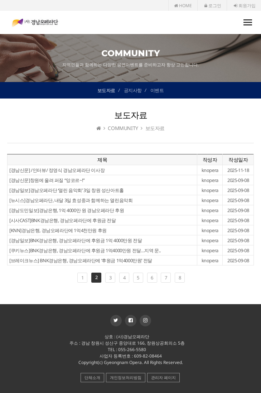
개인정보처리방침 (125, 377)
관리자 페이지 (163, 377)
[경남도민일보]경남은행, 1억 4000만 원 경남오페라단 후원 (66, 210)
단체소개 (92, 377)
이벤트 (157, 90)
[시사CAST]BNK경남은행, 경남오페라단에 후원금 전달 (62, 220)
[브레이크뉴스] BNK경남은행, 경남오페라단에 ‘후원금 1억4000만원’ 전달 (80, 260)
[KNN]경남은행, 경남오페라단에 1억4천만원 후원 (58, 230)
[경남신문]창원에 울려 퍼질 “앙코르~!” (47, 180)
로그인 (212, 6)
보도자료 (106, 90)
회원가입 (245, 6)
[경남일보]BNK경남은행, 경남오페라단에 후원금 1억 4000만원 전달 (75, 240)
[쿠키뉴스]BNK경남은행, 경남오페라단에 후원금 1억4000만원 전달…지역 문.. (85, 250)
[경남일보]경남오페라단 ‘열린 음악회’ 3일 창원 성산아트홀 (66, 190)
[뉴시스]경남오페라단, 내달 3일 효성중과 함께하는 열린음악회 (70, 200)
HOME (183, 6)
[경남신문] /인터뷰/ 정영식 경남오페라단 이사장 (57, 170)
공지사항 (133, 90)
